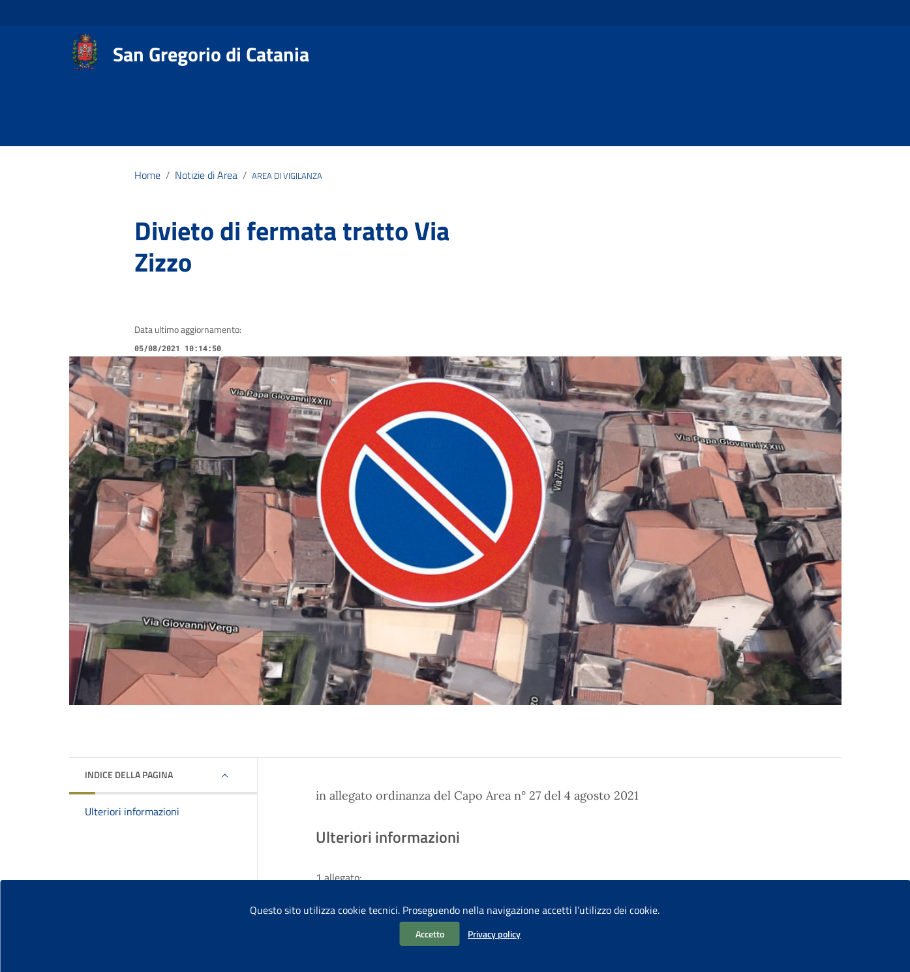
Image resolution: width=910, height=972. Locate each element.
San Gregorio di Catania (211, 54)
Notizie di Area (206, 175)
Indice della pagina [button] (129, 774)
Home (147, 175)
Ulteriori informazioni (132, 811)
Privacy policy (494, 934)
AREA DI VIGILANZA (287, 175)
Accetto (430, 934)
